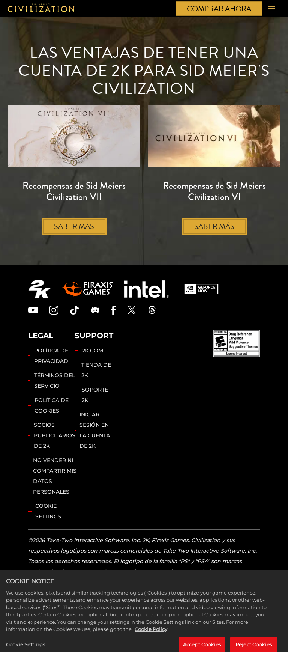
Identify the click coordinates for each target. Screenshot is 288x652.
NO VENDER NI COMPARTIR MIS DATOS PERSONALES (54, 476)
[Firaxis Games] (87, 289)
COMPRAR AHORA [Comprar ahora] (219, 8)
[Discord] (95, 310)
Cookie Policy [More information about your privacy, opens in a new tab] (151, 638)
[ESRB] (236, 343)
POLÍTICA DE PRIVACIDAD (51, 355)
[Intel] (146, 289)
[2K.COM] (39, 289)
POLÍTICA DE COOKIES (51, 405)
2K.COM (92, 350)
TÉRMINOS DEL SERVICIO (54, 380)
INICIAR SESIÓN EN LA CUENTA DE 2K (95, 430)
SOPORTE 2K (95, 395)
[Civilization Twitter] (131, 310)
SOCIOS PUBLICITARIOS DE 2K (54, 435)
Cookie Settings (48, 511)
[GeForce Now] (201, 289)
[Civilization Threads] (152, 310)
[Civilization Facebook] (113, 310)
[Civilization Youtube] (33, 310)
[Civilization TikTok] (75, 310)
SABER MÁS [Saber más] (74, 226)
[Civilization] (41, 8)
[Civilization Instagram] (54, 310)
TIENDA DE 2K (96, 370)
